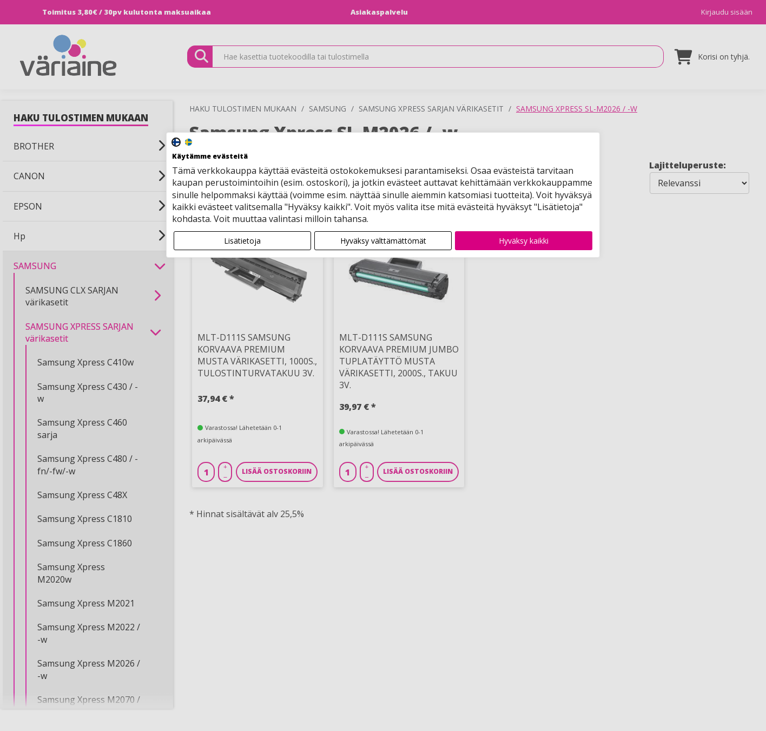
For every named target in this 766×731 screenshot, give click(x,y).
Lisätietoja (242, 241)
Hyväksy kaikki (524, 241)
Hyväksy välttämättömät (383, 241)
